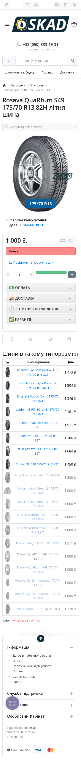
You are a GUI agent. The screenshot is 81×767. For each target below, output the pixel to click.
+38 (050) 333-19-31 (40, 44)
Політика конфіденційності (32, 666)
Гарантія (19, 682)
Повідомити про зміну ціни (31, 262)
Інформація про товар (40, 127)
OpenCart (30, 728)
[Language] (6, 5)
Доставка (67, 72)
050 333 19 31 (33, 225)
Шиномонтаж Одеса (20, 72)
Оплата (18, 661)
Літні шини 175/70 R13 (27, 621)
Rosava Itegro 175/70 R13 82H (37, 543)
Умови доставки (25, 677)
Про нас (47, 72)
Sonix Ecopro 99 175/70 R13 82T (37, 609)
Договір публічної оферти (32, 655)
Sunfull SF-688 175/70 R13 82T (37, 464)
